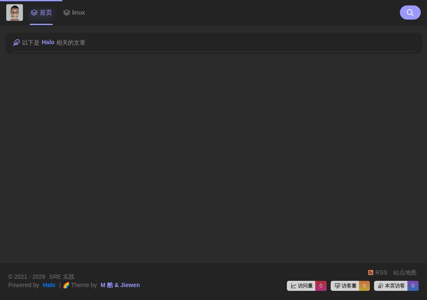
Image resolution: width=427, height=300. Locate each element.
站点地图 (405, 272)
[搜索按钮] (410, 12)
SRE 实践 (61, 276)
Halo (48, 285)
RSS (377, 272)
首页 (41, 12)
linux (74, 12)
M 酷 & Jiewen (119, 285)
